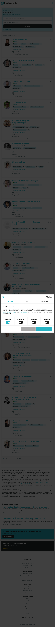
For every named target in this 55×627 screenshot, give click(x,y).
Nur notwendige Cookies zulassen (28, 328)
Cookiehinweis (24, 312)
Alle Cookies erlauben (44, 329)
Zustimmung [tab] (10, 301)
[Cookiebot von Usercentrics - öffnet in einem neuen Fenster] (45, 297)
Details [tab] (27, 301)
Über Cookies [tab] (44, 301)
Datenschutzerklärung (9, 312)
